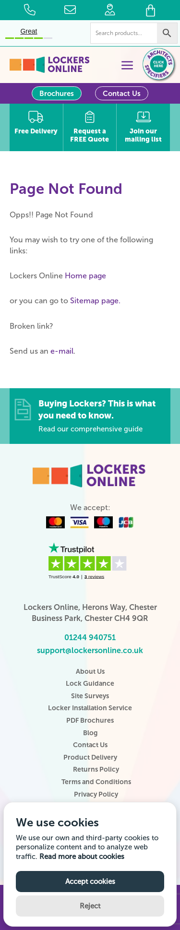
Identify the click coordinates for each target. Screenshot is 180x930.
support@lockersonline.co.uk (90, 650)
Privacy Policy (96, 794)
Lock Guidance (90, 684)
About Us (90, 672)
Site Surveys (90, 696)
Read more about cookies (81, 856)
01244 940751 (90, 637)
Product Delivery (90, 757)
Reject (90, 906)
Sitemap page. (95, 300)
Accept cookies (90, 881)
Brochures (56, 93)
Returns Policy (96, 769)
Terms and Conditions (96, 782)
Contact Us (122, 93)
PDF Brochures (90, 720)
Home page (85, 275)
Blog (90, 733)
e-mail (61, 351)
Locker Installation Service (90, 708)
